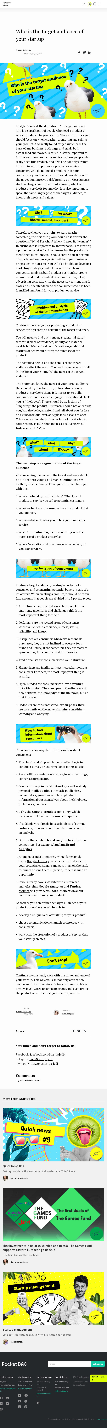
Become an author (25, 1385)
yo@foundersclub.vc (44, 1394)
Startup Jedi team (25, 1381)
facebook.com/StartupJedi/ (47, 1054)
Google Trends (42, 812)
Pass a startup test (7, 1385)
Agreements (102, 1419)
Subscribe (98, 1363)
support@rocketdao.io (7, 1389)
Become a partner (62, 1387)
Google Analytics (51, 886)
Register (3, 1381)
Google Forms (37, 861)
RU (90, 4)
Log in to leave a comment (28, 1080)
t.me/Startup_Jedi (41, 1059)
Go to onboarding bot (43, 1382)
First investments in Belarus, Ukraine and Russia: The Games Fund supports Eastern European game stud (47, 1248)
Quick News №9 (13, 1166)
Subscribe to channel (41, 1388)
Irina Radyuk (68, 1013)
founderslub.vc (44, 1377)
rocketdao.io (6, 1377)
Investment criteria (80, 1381)
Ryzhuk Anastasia (19, 1178)
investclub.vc (61, 1377)
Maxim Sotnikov (23, 50)
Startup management (17, 1330)
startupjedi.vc (25, 1377)
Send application (79, 1385)
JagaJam (59, 844)
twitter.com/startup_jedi (42, 1064)
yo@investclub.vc (61, 1391)
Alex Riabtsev (17, 1342)
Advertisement (98, 1378)
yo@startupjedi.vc (25, 1388)
